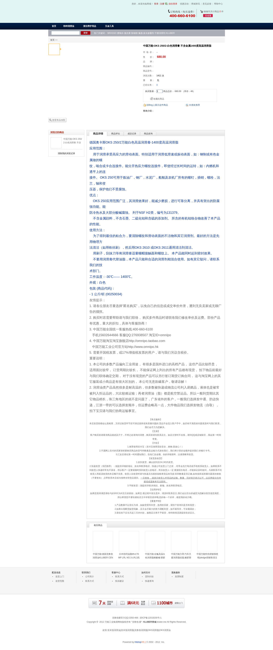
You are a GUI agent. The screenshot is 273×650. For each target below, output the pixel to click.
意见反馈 (207, 4)
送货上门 (59, 576)
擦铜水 (120, 33)
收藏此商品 (158, 99)
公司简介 (89, 576)
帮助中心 (218, 4)
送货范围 (59, 581)
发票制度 (179, 576)
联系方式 (89, 581)
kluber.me (161, 622)
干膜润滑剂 (160, 33)
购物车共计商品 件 (214, 11)
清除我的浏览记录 (66, 153)
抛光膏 (127, 33)
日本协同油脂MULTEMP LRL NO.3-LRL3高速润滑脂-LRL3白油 (129, 557)
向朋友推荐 (194, 105)
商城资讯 (195, 4)
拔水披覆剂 (148, 33)
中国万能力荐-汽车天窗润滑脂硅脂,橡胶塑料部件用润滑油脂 (181, 557)
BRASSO (111, 33)
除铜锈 (134, 33)
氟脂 (140, 33)
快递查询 (149, 581)
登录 (156, 4)
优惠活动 (184, 4)
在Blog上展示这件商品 (157, 105)
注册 (162, 4)
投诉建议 (119, 581)
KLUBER (170, 33)
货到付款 (149, 576)
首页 (54, 26)
